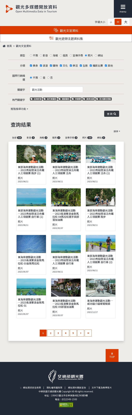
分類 (22, 65)
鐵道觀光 (64, 98)
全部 (17, 137)
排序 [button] (116, 131)
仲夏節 (77, 98)
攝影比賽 (98, 65)
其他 (110, 65)
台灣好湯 (36, 98)
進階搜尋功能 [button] (19, 109)
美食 (35, 65)
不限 (35, 55)
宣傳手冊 (78, 55)
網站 (100, 55)
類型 (22, 55)
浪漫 (45, 65)
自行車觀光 (50, 98)
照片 (90, 55)
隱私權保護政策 (54, 387)
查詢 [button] (111, 114)
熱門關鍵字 (18, 100)
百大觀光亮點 (103, 98)
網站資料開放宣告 (77, 387)
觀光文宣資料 (23, 46)
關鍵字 (21, 90)
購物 (55, 65)
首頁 (7, 46)
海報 (55, 55)
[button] (111, 22)
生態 (85, 65)
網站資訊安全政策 (32, 387)
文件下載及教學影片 (102, 387)
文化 (65, 65)
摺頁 (65, 55)
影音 (45, 55)
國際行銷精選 (18, 77)
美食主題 (89, 98)
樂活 (75, 65)
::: (21, 387)
